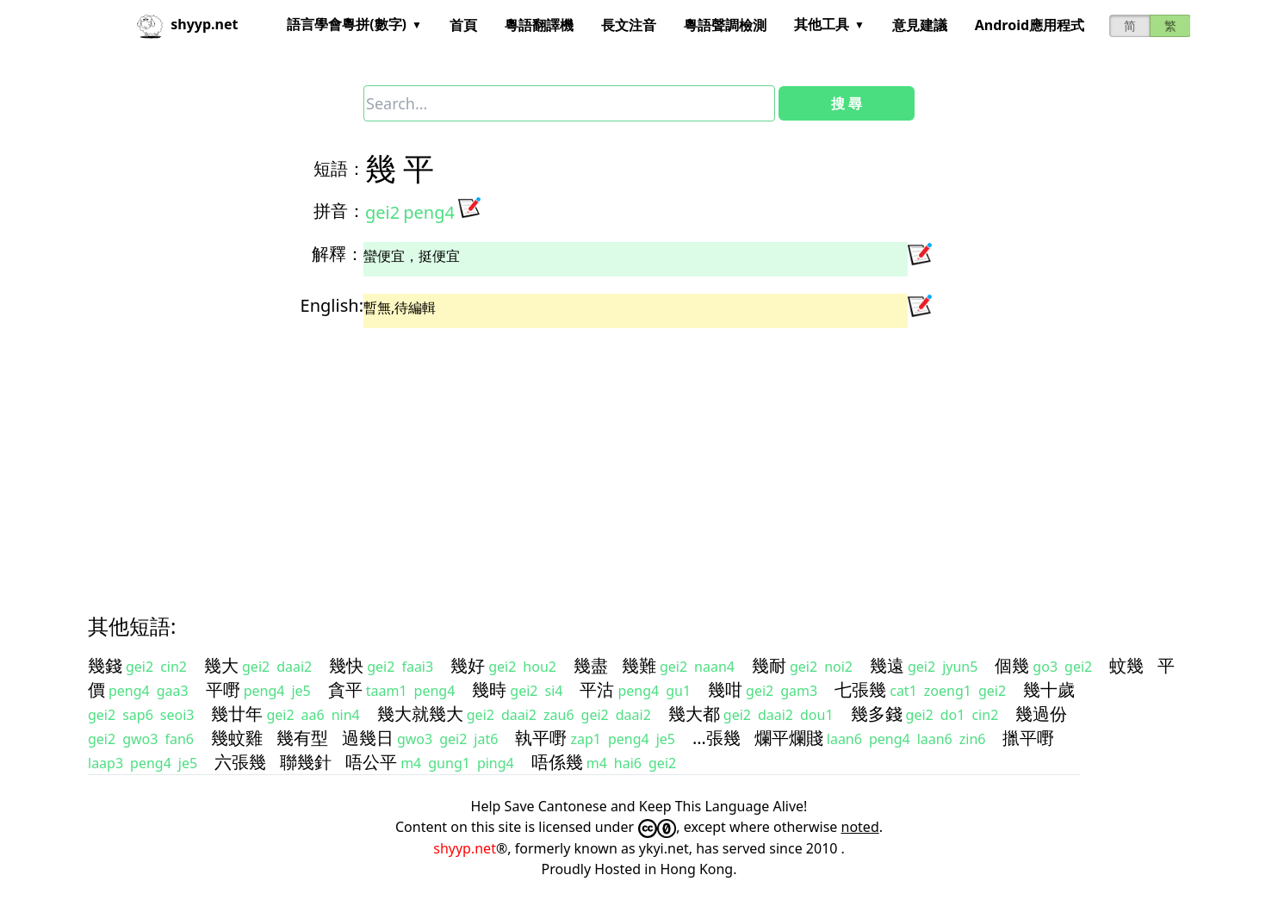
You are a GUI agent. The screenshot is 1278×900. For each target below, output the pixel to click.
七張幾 (860, 689)
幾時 (489, 689)
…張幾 (716, 737)
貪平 (345, 689)
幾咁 (725, 689)
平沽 (597, 689)
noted (860, 826)
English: (332, 305)
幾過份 (1041, 713)
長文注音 (628, 25)
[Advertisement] (608, 455)
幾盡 (591, 665)
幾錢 (105, 665)
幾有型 (302, 737)
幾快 (346, 665)
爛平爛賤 (788, 737)
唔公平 (371, 761)
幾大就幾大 (420, 713)
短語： (339, 168)
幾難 (639, 665)
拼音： (339, 210)
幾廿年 (237, 713)
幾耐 (769, 665)
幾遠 (887, 665)
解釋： (337, 253)
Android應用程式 (1029, 25)
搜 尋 (846, 103)
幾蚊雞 (237, 737)
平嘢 (223, 689)
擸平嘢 (1028, 737)
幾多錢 (877, 713)
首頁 (463, 25)
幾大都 (694, 713)
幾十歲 (1049, 689)
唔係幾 (557, 761)
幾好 (467, 665)
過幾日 (368, 737)
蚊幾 (1126, 665)
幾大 (221, 665)
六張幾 (240, 761)
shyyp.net (464, 848)
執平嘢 (541, 737)
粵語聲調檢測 (725, 25)
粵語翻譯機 (539, 25)
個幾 (1012, 665)
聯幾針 (306, 761)
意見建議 (919, 25)
